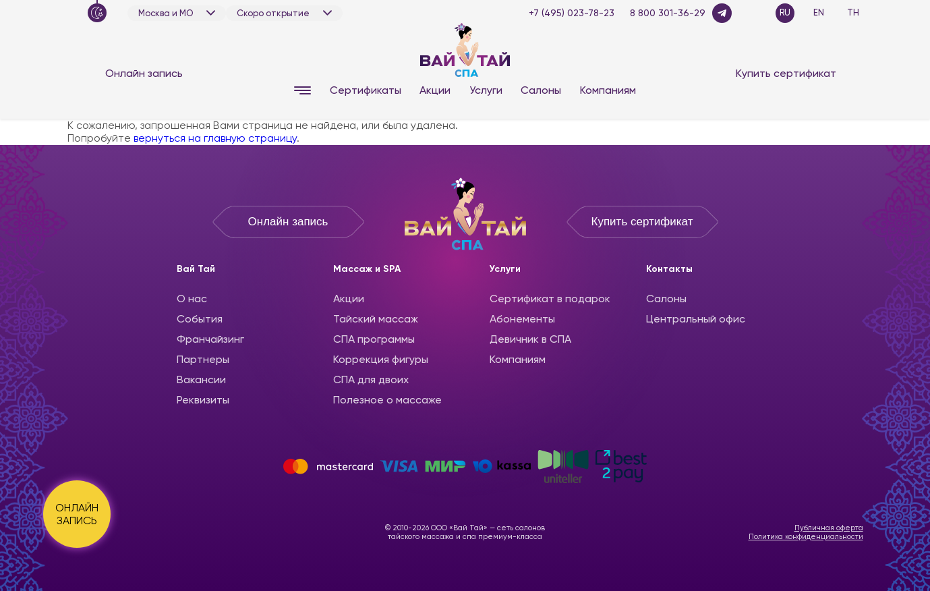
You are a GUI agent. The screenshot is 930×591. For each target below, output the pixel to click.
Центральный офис (695, 318)
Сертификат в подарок (550, 298)
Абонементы (522, 318)
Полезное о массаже (387, 399)
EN (818, 12)
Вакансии (201, 379)
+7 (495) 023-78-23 (571, 12)
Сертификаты (365, 90)
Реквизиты (203, 399)
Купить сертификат (786, 73)
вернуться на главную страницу (215, 138)
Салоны (541, 90)
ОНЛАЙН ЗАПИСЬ (76, 514)
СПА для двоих (371, 379)
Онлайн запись (144, 73)
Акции (435, 90)
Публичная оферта (828, 528)
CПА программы (374, 339)
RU (785, 12)
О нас (192, 298)
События (200, 318)
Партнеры (203, 359)
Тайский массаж (375, 318)
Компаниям (608, 90)
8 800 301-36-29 (667, 12)
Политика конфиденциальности (806, 536)
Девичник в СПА (530, 339)
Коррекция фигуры (380, 359)
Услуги (485, 90)
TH (853, 12)
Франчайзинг (210, 339)
